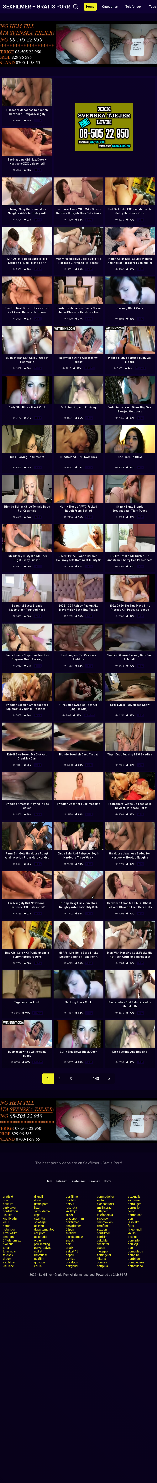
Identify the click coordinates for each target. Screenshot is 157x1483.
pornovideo (135, 1266)
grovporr (39, 1262)
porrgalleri (134, 1207)
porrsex (102, 1262)
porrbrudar (134, 1215)
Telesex (61, 1181)
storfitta (39, 1218)
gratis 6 (8, 1196)
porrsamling (42, 1244)
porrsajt (133, 1244)
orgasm (39, 1240)
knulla (38, 1266)
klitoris (101, 1259)
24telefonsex (12, 1240)
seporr (70, 1255)
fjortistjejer (104, 1255)
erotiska (71, 1233)
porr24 (70, 1204)
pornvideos (135, 1251)
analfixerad (104, 1207)
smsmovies (105, 1222)
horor (131, 1211)
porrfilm (71, 1200)
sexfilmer (134, 1200)
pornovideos (136, 1262)
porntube (133, 1255)
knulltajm (71, 1211)
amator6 (8, 1237)
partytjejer (9, 1207)
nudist (38, 1251)
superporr (103, 1218)
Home (90, 6)
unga (37, 1215)
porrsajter (134, 1240)
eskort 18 (72, 1251)
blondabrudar (105, 1204)
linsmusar (40, 1255)
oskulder (102, 1240)
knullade (8, 1266)
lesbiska (71, 1207)
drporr (7, 1259)
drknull (38, 1196)
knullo (132, 1233)
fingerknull (135, 1229)
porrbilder (134, 1259)
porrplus (102, 1266)
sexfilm (39, 1259)
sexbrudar (40, 1237)
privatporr (72, 1262)
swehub (8, 1244)
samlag (71, 1259)
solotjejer (40, 1222)
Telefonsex (133, 6)
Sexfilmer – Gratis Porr (36, 6)
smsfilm (102, 1226)
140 (96, 1078)
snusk (70, 1240)
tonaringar (9, 1251)
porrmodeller (105, 1196)
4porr (37, 1200)
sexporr (102, 1229)
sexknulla (134, 1196)
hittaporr (102, 1211)
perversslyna (42, 1248)
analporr (39, 1233)
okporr (101, 1248)
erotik (101, 1200)
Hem (49, 1181)
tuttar (6, 1248)
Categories (110, 6)
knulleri (7, 1215)
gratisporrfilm (75, 1218)
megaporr (103, 1251)
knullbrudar (10, 1218)
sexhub (133, 1237)
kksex (70, 1215)
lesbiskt (133, 1222)
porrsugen (134, 1204)
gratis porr (41, 1204)
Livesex (94, 1181)
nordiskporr (10, 1211)
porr (5, 1200)
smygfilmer (73, 1226)
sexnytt (39, 1226)
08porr (70, 1229)
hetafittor (9, 1229)
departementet (44, 1229)
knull (6, 1222)
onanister (103, 1244)
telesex (8, 1255)
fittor (37, 1207)
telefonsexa (105, 1215)
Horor (107, 1181)
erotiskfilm (10, 1233)
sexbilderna (42, 1211)
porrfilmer (72, 1196)
